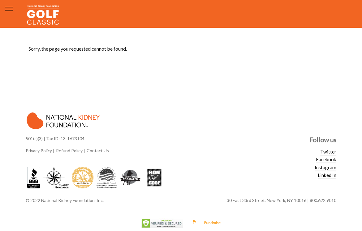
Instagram (325, 167)
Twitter (328, 151)
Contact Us (98, 150)
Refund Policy (69, 150)
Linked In (327, 175)
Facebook (326, 159)
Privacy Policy (39, 150)
